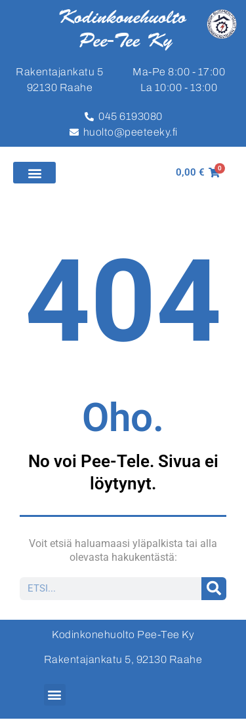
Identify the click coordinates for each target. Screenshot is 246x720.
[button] (34, 172)
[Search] (214, 588)
